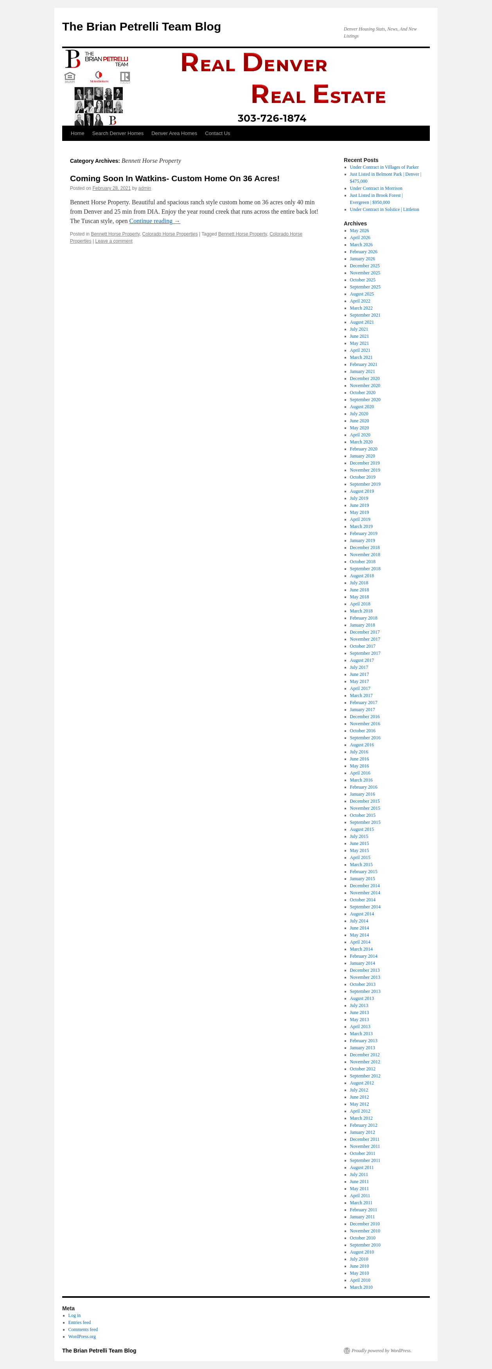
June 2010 (359, 1266)
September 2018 (365, 568)
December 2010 (365, 1224)
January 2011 (362, 1216)
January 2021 (362, 371)
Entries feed (79, 1322)
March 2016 (361, 780)
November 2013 (365, 977)
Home (77, 133)
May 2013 (359, 1019)
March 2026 (361, 244)
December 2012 (365, 1054)
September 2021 (365, 315)
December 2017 (365, 632)
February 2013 (363, 1040)
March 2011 (361, 1202)
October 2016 (363, 730)
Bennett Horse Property (115, 234)
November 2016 (365, 723)
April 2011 (360, 1195)
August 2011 (362, 1167)
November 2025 (365, 273)
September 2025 (365, 287)
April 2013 (360, 1026)
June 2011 (359, 1181)
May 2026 (359, 230)
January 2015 (362, 878)
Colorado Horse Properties (170, 234)
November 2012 (365, 1062)
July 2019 (359, 498)
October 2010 (363, 1238)
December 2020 (365, 378)
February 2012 (363, 1125)
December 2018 (365, 547)
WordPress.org (82, 1336)
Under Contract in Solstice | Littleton (384, 209)
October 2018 (363, 561)
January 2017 (362, 709)
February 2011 (363, 1209)
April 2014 (360, 942)
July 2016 (359, 752)
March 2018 (361, 611)
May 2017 (359, 681)
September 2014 (365, 907)
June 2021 (359, 336)
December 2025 (365, 265)
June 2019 (359, 505)
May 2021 (359, 343)
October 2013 (363, 984)
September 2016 (365, 737)
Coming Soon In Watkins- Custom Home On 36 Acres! (175, 178)
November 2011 (365, 1146)
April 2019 (360, 519)
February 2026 (363, 251)
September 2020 (365, 399)
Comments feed (83, 1329)
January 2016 (362, 794)
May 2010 (359, 1273)
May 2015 (359, 850)
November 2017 (365, 639)
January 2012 (362, 1132)
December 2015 (365, 801)
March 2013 (361, 1033)
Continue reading (155, 221)
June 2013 (359, 1012)
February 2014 (363, 956)
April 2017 (360, 688)
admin (144, 188)
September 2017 (365, 653)
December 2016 (365, 716)
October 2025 (363, 280)
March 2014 (361, 949)
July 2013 (359, 1005)
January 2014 (362, 963)
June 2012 (359, 1097)
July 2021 (359, 329)
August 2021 (362, 322)
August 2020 (362, 406)
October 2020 (363, 392)
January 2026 (362, 258)
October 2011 (362, 1153)
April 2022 (360, 301)
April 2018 (360, 604)
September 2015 (365, 822)
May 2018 (359, 597)
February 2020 (363, 449)
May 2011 (359, 1188)
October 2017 (363, 646)
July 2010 (359, 1259)
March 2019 (361, 526)
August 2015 (362, 829)
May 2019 (359, 512)
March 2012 (361, 1118)
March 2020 (361, 442)
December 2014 (365, 885)
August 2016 (362, 745)
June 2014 (359, 928)
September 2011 (365, 1160)
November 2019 (365, 470)
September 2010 (365, 1245)
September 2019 (365, 484)
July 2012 (359, 1090)
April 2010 (360, 1280)
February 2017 (363, 702)
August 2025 (362, 294)
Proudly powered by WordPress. (382, 1350)
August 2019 (362, 491)
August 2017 (362, 660)
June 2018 (359, 590)
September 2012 (365, 1076)
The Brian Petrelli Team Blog (141, 26)
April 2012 (360, 1111)
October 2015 (363, 815)
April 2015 (360, 857)
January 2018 (362, 625)
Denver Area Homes (174, 133)
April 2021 (360, 350)
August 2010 (362, 1252)
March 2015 (361, 864)
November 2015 (365, 808)
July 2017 (359, 667)
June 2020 (359, 420)
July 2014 (359, 921)
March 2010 (361, 1287)
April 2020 (360, 435)
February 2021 (363, 364)
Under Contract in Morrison (376, 188)
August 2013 (362, 998)
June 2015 (359, 843)
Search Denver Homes (118, 133)
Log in (74, 1315)
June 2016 (359, 759)
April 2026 (360, 237)
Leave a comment (114, 241)
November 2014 (365, 892)
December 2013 (365, 970)
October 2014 (363, 899)
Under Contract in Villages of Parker (384, 167)
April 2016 (360, 773)
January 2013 (362, 1047)
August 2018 (362, 575)
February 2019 (363, 533)
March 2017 (361, 695)
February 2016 (363, 787)
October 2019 (363, 477)
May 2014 (359, 935)
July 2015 (359, 836)
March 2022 (361, 308)
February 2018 (363, 618)
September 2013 (365, 991)
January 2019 (362, 540)
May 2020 (359, 428)
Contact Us (217, 133)
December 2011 (365, 1139)
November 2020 (365, 385)
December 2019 (365, 463)
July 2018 (359, 582)
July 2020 (359, 413)
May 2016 (359, 766)
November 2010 (365, 1231)
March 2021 (361, 357)
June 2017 (359, 674)
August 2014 (362, 914)
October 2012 (363, 1069)
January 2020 (362, 456)
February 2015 (363, 871)
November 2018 (365, 554)
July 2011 (359, 1174)
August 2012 (362, 1083)
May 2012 (359, 1104)
